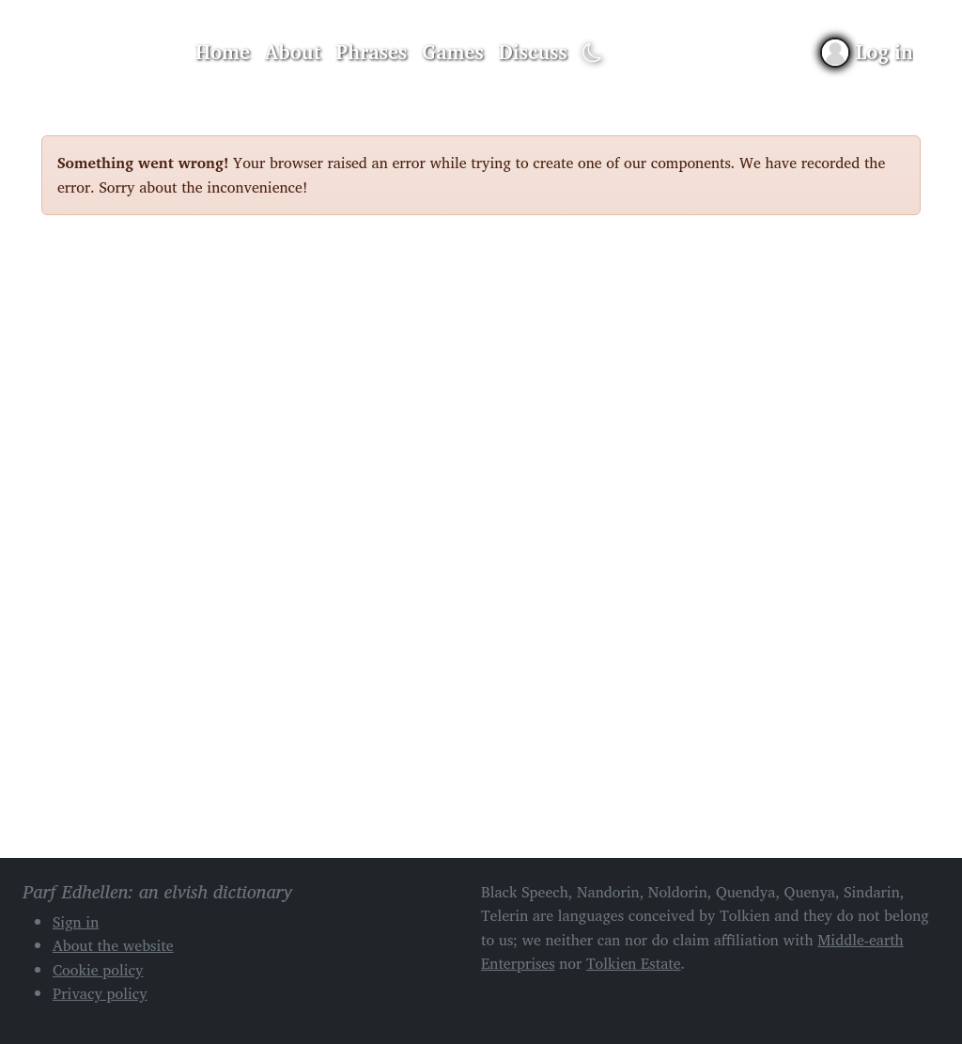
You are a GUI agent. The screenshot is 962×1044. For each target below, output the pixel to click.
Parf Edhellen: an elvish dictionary (107, 52)
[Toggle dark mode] (592, 53)
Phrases (372, 52)
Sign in (76, 922)
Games (452, 52)
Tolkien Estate (633, 963)
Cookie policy (98, 970)
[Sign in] (868, 52)
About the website (113, 945)
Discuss (533, 52)
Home (222, 52)
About (293, 52)
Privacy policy (100, 993)
